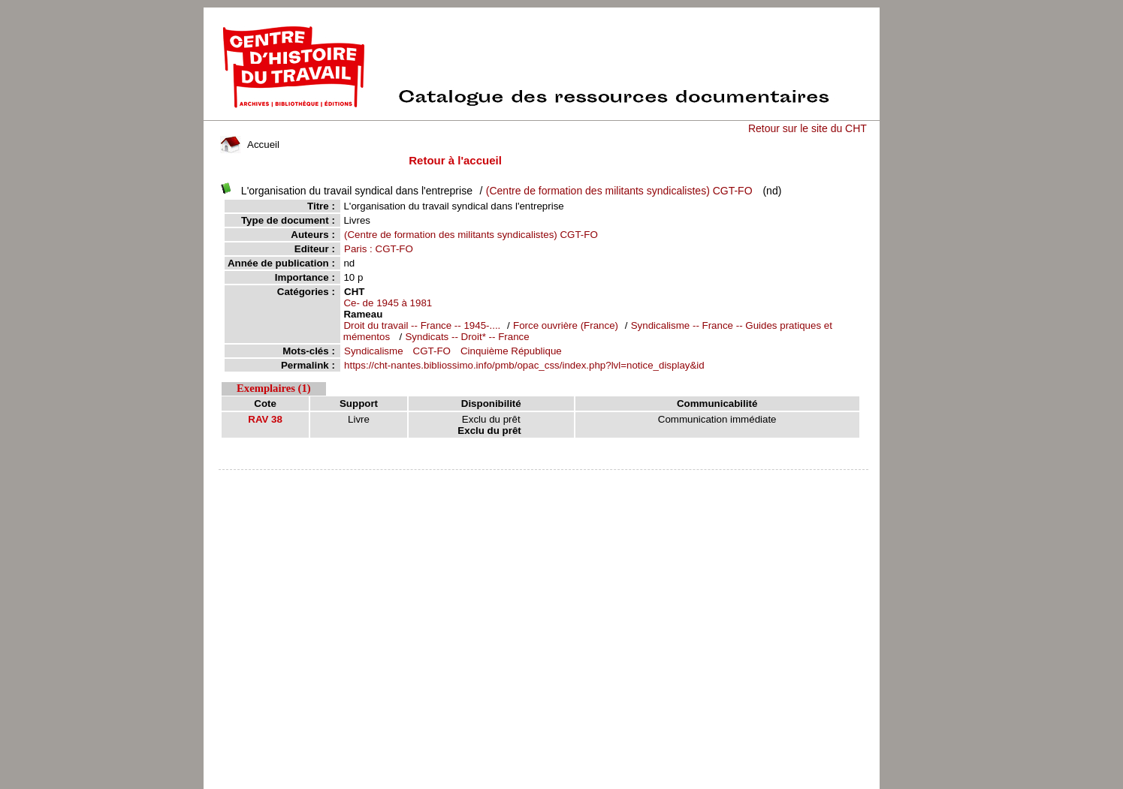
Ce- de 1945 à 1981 (387, 303)
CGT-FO (432, 351)
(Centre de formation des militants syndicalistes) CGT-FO (619, 191)
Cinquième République (511, 351)
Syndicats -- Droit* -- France (467, 336)
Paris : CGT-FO (378, 248)
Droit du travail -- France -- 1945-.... (421, 325)
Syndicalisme (373, 351)
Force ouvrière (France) (565, 325)
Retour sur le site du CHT (807, 128)
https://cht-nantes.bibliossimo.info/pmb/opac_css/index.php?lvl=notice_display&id (524, 365)
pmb (543, 479)
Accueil (249, 144)
